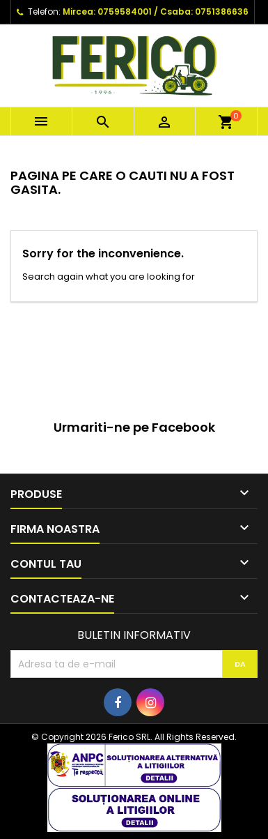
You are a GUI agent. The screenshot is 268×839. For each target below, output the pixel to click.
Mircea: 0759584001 (107, 11)
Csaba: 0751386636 (204, 11)
